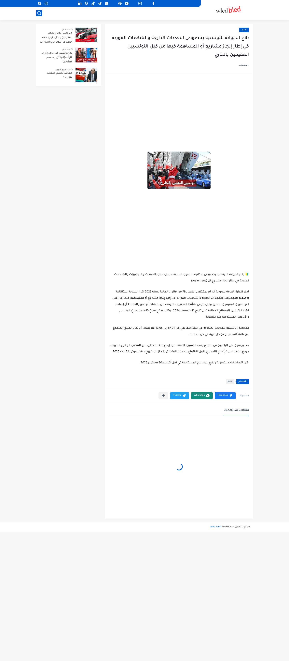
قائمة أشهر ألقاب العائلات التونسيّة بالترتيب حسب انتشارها (57, 58)
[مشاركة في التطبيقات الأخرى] (163, 395)
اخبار (244, 30)
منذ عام (66, 29)
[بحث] (39, 13)
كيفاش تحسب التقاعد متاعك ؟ (60, 75)
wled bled (215, 527)
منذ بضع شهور (63, 69)
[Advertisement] (179, 108)
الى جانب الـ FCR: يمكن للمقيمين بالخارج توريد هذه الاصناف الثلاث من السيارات (56, 38)
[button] (225, 395)
